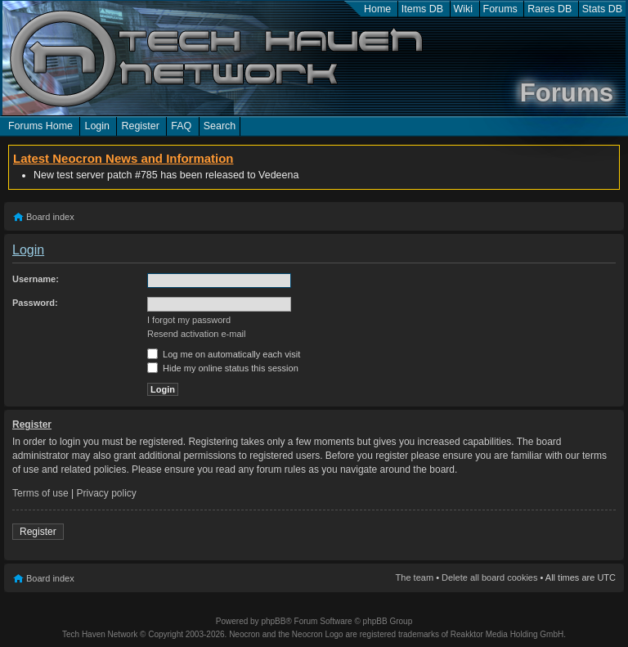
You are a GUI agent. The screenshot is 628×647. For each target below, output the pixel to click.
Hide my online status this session (222, 368)
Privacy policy (107, 493)
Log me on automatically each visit (223, 354)
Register (140, 126)
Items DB (422, 9)
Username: (35, 279)
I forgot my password (189, 320)
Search (220, 126)
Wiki (463, 9)
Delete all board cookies (489, 577)
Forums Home (40, 126)
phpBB (273, 621)
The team (414, 577)
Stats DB (602, 9)
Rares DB (549, 9)
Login (97, 126)
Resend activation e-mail (196, 334)
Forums (500, 9)
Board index (50, 217)
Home (377, 9)
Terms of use (40, 493)
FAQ (181, 126)
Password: (35, 303)
